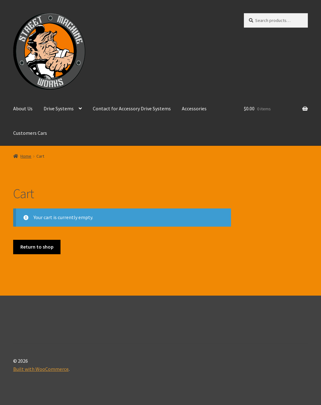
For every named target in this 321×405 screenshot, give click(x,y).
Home (25, 156)
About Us (23, 108)
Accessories (194, 108)
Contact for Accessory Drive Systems (132, 108)
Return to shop (37, 247)
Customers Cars (30, 133)
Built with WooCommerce (41, 369)
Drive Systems (59, 108)
